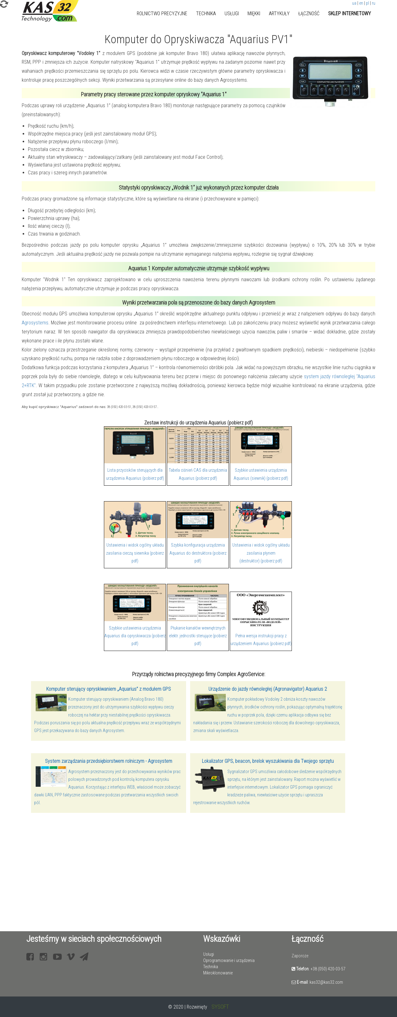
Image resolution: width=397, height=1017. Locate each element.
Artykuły (279, 13)
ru (373, 3)
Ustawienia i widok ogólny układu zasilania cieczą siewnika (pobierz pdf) (135, 553)
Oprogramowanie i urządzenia (229, 960)
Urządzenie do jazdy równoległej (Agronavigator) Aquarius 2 (267, 689)
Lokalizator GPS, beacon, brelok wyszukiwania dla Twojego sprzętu (268, 761)
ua (354, 3)
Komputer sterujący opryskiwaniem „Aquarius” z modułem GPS (108, 689)
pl (367, 3)
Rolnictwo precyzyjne (162, 13)
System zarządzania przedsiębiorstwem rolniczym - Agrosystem (108, 761)
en (361, 3)
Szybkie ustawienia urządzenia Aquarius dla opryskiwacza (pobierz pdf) (135, 635)
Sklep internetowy (349, 13)
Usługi (232, 13)
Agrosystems (35, 323)
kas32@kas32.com (326, 982)
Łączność (308, 13)
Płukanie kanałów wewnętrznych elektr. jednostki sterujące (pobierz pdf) (198, 635)
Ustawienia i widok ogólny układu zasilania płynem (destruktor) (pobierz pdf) (261, 553)
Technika (206, 13)
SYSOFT (220, 1006)
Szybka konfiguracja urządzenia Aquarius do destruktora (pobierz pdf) (197, 553)
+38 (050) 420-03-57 (328, 968)
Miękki (254, 13)
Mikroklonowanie (218, 972)
